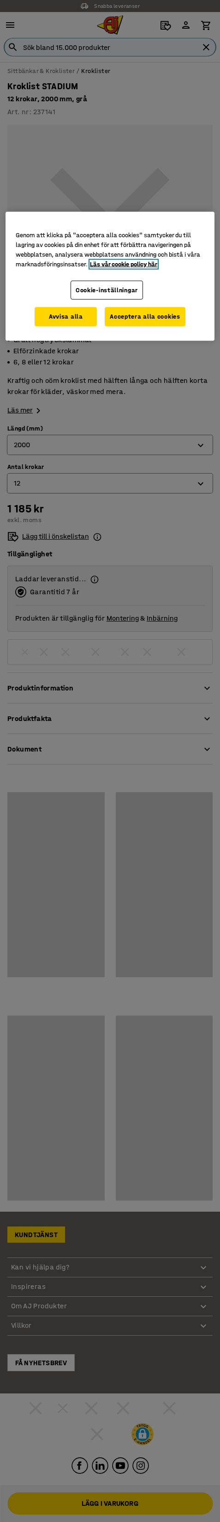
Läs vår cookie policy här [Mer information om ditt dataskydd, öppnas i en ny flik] (123, 264)
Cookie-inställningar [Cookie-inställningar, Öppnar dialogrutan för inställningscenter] (107, 290)
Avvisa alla (66, 316)
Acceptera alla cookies (145, 316)
